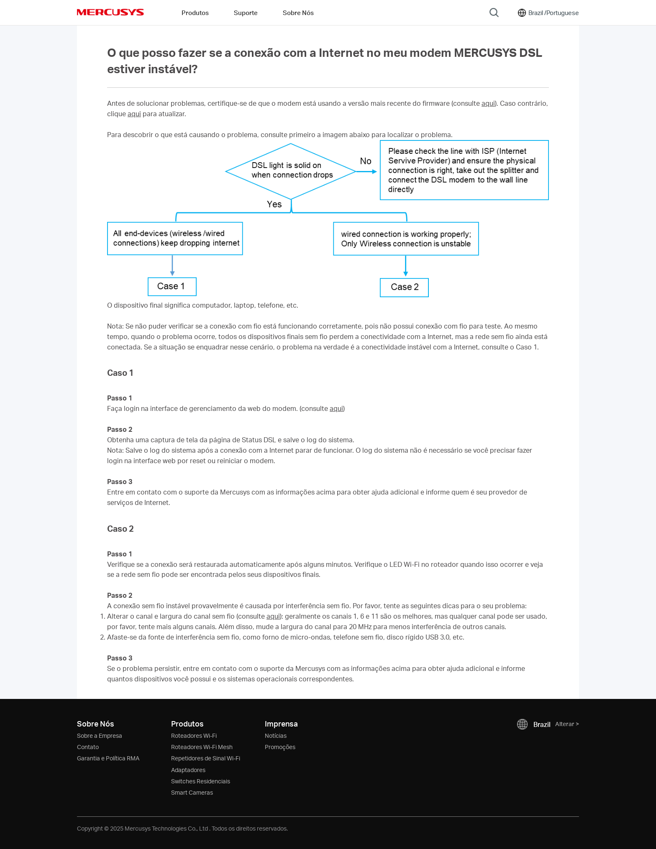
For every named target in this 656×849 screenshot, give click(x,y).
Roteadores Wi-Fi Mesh (202, 746)
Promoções (280, 746)
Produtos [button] (195, 12)
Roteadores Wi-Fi (194, 735)
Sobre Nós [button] (298, 12)
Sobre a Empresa (99, 735)
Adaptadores (188, 769)
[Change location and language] (548, 12)
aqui (488, 103)
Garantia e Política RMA (108, 758)
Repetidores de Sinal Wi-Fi (205, 758)
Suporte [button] (246, 12)
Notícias (276, 735)
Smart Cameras (192, 792)
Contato (88, 746)
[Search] (494, 12)
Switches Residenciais (200, 781)
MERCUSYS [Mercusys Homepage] (110, 12)
